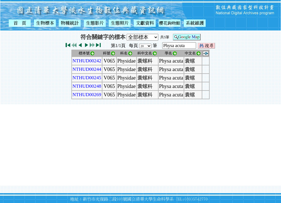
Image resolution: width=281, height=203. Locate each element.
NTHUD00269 (87, 94)
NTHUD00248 (87, 86)
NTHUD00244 (87, 69)
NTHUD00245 (87, 77)
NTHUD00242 (87, 60)
